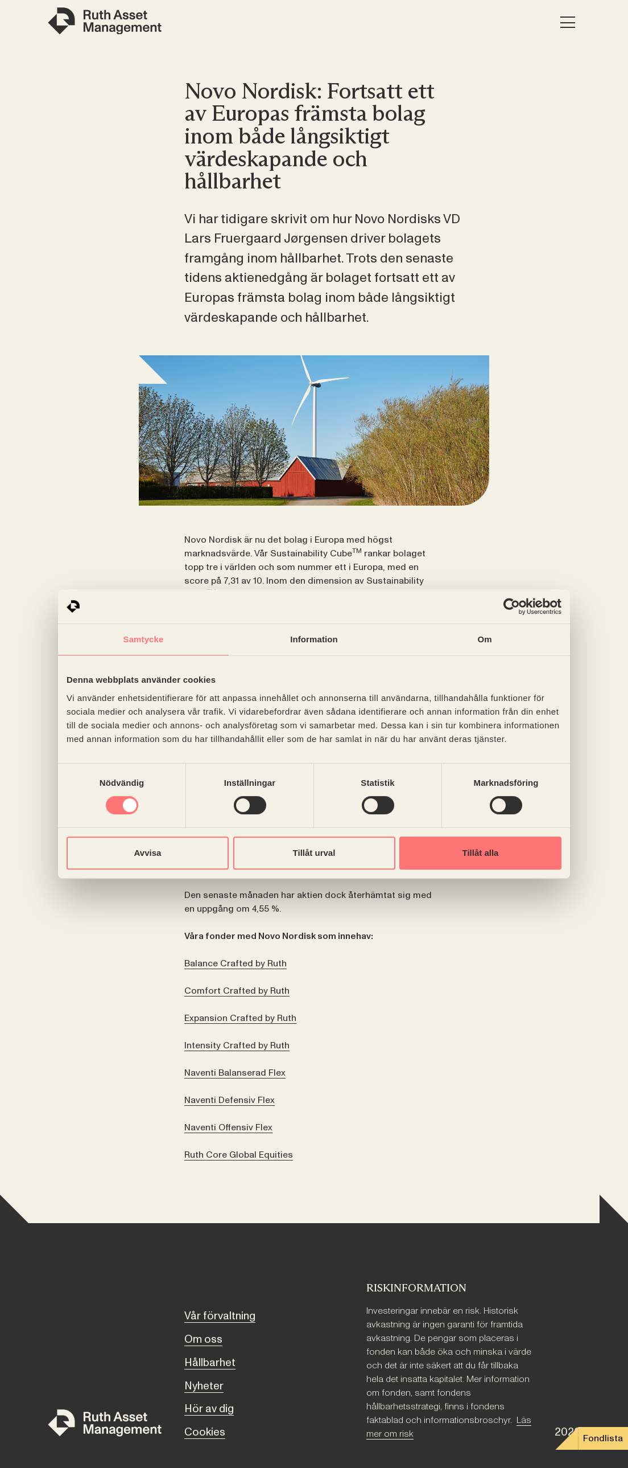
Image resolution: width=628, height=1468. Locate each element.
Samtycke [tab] (143, 639)
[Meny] (567, 23)
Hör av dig (209, 1408)
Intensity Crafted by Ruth (237, 1045)
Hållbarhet (210, 1362)
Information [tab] (314, 639)
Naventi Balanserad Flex (235, 1073)
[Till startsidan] (105, 1425)
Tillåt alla (480, 853)
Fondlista (603, 1438)
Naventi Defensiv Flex (229, 1100)
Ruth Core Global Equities (238, 1155)
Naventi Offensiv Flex (228, 1127)
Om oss (203, 1339)
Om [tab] (484, 639)
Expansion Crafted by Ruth (240, 1018)
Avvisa (148, 853)
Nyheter (204, 1386)
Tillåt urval (314, 853)
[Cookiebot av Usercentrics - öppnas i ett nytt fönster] (511, 606)
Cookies (204, 1432)
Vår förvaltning (219, 1316)
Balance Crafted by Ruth (235, 963)
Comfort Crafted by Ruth (237, 991)
